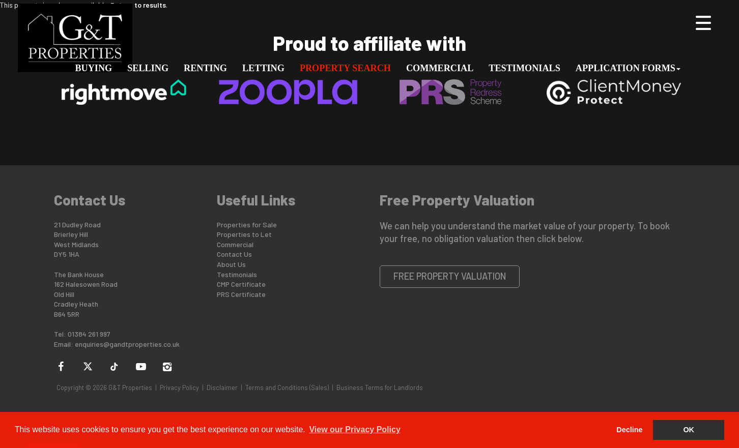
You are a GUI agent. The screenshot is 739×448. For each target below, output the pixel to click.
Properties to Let (244, 234)
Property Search (345, 68)
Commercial (439, 68)
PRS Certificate (241, 294)
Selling (147, 68)
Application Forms (628, 68)
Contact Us (234, 254)
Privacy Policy (179, 387)
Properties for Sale (247, 224)
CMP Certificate (241, 284)
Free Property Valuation (449, 276)
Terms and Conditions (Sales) (287, 387)
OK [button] (688, 430)
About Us (231, 264)
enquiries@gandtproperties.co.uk (127, 344)
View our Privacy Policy (354, 429)
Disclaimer (222, 387)
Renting (205, 68)
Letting (263, 68)
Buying (93, 68)
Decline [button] (629, 430)
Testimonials (524, 68)
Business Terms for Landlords (379, 387)
